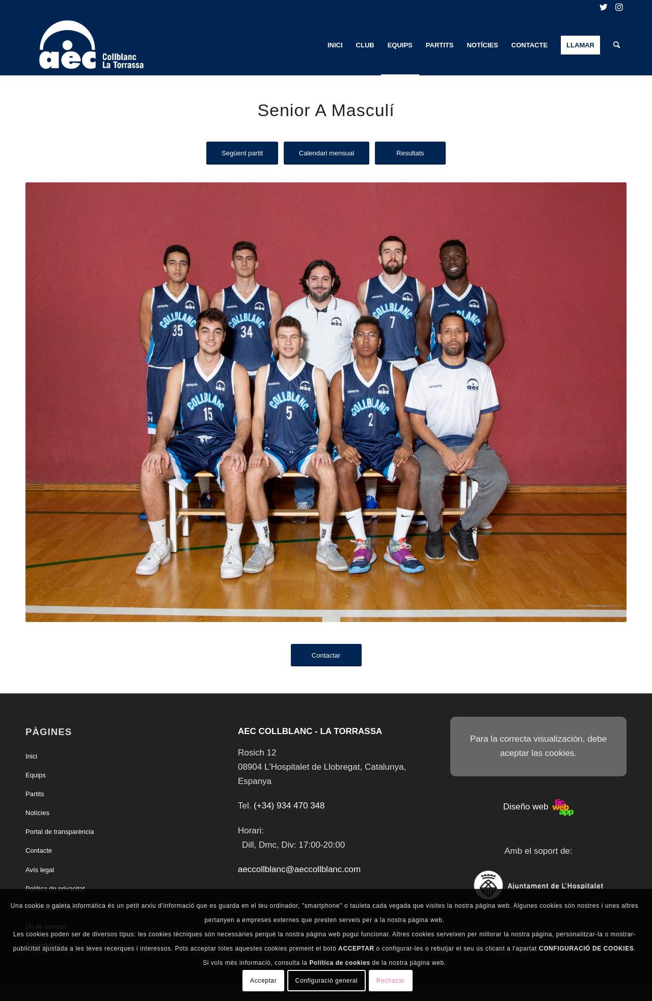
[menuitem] (335, 45)
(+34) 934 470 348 (289, 805)
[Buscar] (617, 45)
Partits (34, 794)
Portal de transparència (59, 831)
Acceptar (263, 980)
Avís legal (39, 870)
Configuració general (326, 980)
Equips (35, 775)
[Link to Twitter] (603, 7)
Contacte (38, 850)
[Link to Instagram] (619, 7)
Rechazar (390, 980)
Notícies (37, 813)
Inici (31, 756)
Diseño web (538, 806)
